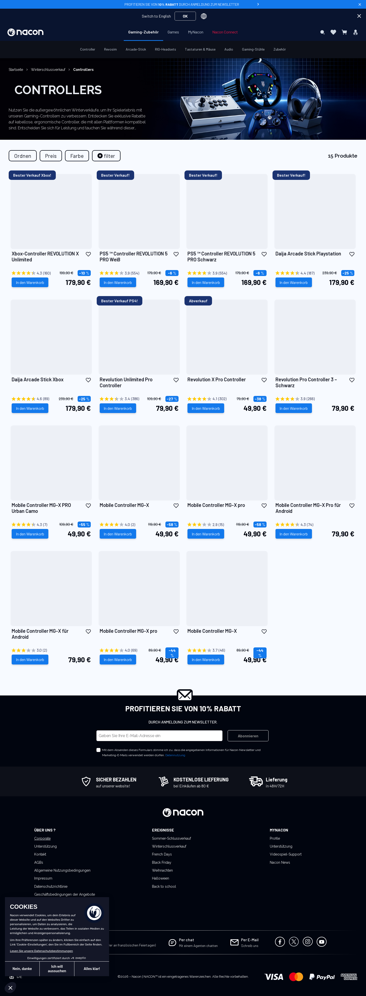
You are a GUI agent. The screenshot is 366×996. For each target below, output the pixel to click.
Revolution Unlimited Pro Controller (126, 382)
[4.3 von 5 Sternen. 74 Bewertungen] (315, 524)
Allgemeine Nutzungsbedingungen (62, 870)
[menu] (183, 32)
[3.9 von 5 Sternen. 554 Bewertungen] (139, 273)
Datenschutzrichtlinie (50, 886)
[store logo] (25, 32)
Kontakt (40, 854)
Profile (275, 838)
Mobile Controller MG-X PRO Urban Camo (41, 508)
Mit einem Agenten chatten (198, 945)
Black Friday (161, 862)
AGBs (38, 862)
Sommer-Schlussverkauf (171, 838)
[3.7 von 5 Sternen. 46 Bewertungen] (227, 650)
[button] (88, 253)
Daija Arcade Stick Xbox (37, 379)
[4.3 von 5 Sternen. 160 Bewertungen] (51, 273)
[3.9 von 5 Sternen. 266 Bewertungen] (315, 398)
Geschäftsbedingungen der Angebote (64, 894)
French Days (162, 854)
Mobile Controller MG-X (124, 505)
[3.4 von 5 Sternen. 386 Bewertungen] (139, 398)
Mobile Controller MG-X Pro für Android (308, 508)
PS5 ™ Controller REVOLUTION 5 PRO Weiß (134, 256)
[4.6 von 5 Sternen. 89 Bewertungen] (51, 398)
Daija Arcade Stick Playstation (308, 253)
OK (185, 16)
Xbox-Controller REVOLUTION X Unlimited (45, 256)
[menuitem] (143, 32)
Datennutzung (175, 755)
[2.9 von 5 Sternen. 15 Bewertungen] (227, 524)
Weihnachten (162, 870)
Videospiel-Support (286, 854)
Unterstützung (45, 846)
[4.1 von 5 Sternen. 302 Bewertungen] (227, 398)
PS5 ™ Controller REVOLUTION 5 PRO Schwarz (221, 256)
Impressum (43, 878)
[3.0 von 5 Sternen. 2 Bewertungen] (51, 650)
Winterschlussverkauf (48, 70)
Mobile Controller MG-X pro (216, 505)
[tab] (106, 155)
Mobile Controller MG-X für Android (40, 634)
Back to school (164, 886)
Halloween (160, 878)
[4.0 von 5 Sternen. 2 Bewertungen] (139, 524)
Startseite (16, 70)
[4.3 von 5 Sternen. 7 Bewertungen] (51, 524)
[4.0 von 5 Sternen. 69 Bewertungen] (139, 650)
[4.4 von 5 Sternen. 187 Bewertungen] (315, 273)
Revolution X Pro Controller (216, 379)
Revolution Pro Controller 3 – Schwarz (306, 382)
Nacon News (280, 862)
